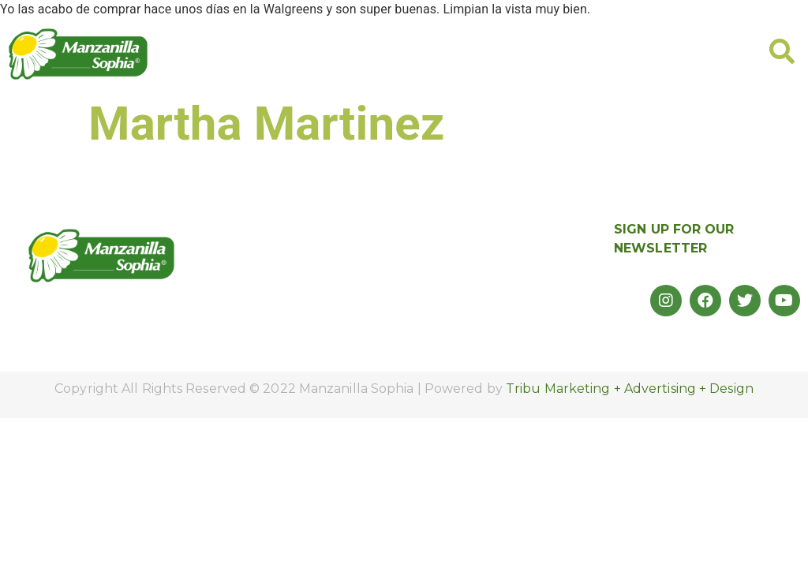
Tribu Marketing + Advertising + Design (630, 388)
